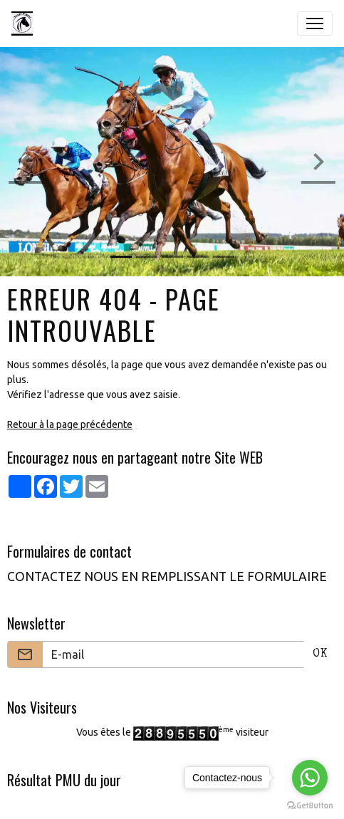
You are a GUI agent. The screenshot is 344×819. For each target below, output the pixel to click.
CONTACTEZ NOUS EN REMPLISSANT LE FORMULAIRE (167, 576)
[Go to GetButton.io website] (310, 804)
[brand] (24, 23)
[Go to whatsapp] (310, 777)
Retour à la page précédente (69, 424)
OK (320, 654)
